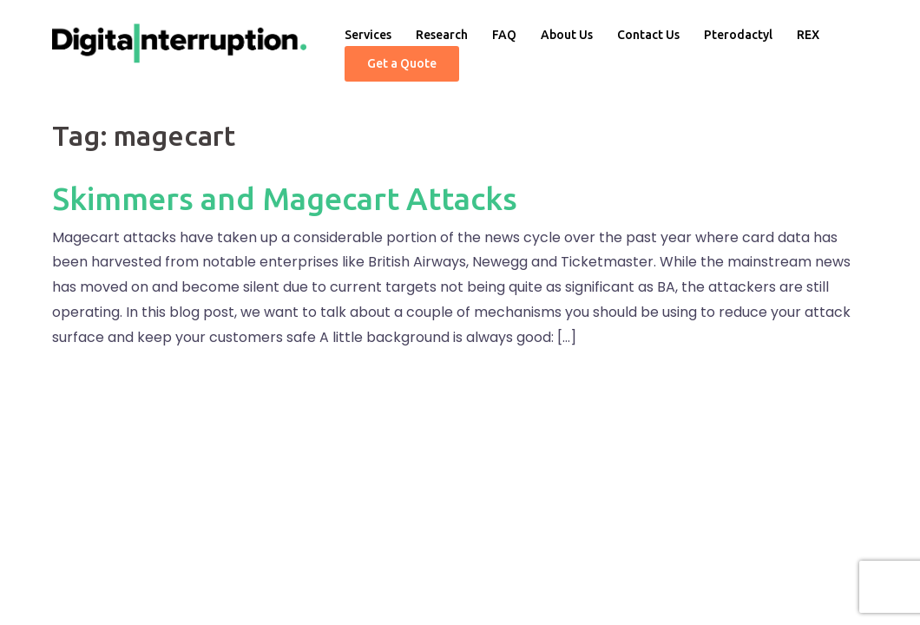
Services (368, 35)
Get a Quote (402, 63)
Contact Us (648, 35)
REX (808, 35)
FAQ (504, 35)
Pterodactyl (738, 35)
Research (442, 35)
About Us (567, 35)
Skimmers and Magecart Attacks (284, 198)
